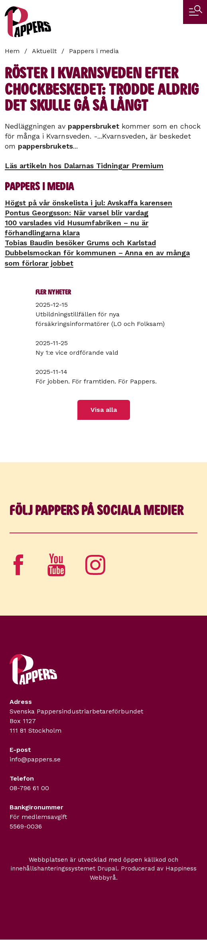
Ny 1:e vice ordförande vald (76, 352)
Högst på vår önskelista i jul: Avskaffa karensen (88, 203)
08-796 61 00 (29, 788)
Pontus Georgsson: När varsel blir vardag (76, 213)
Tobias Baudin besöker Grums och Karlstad (80, 242)
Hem (12, 51)
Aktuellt (44, 51)
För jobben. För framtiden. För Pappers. (96, 381)
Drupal (107, 868)
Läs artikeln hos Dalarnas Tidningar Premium (84, 165)
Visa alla (104, 409)
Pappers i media (94, 51)
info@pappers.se (35, 759)
